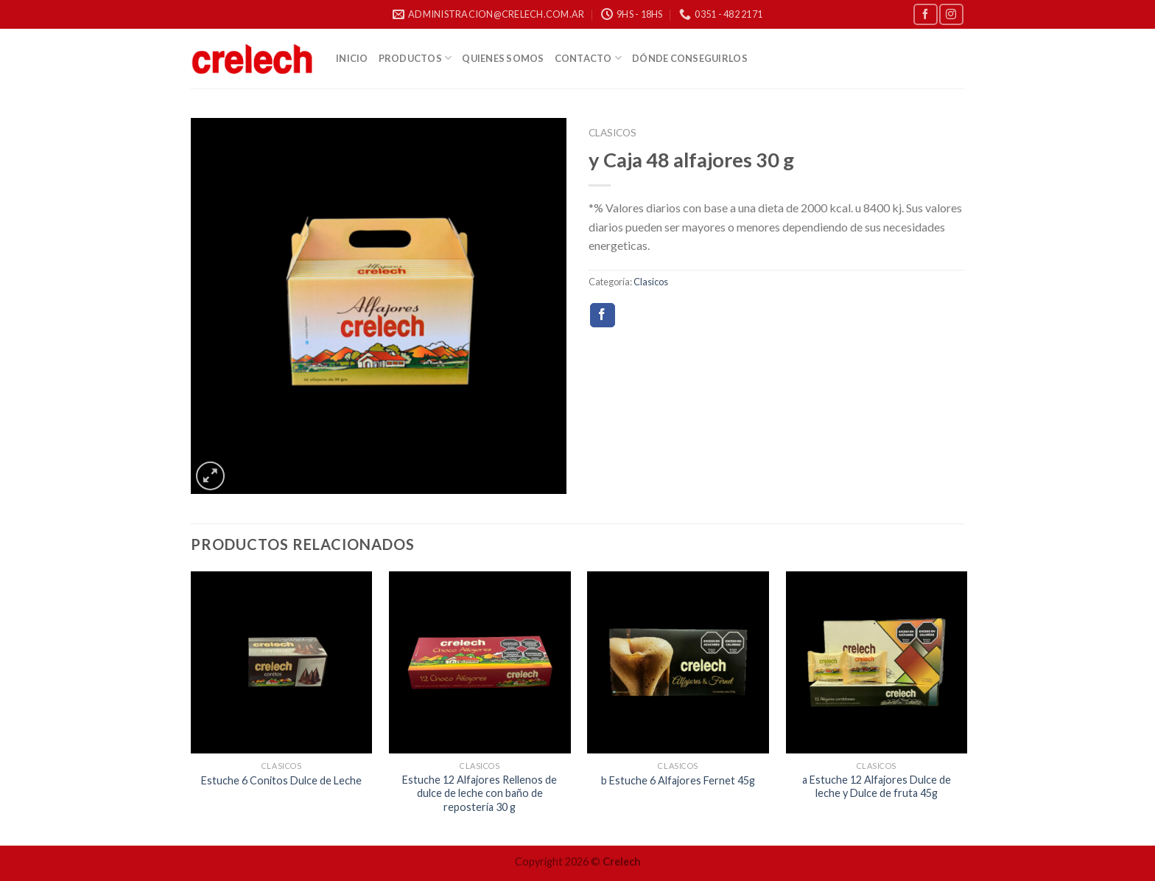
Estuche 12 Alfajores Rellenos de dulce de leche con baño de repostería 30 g (479, 793)
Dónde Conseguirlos (690, 58)
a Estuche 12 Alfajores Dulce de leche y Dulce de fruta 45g (876, 786)
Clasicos (612, 133)
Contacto (588, 58)
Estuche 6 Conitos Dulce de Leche (281, 780)
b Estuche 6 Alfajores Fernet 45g (678, 780)
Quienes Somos (503, 58)
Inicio (352, 58)
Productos (415, 58)
